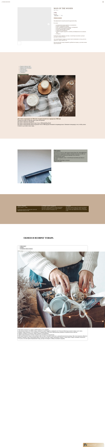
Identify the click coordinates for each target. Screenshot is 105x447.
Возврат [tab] (21, 247)
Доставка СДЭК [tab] (23, 70)
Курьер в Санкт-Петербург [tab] (25, 67)
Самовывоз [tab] (22, 72)
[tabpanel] (53, 101)
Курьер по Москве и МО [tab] (25, 66)
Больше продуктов (6, 1)
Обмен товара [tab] (23, 246)
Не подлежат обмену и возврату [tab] (26, 248)
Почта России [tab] (23, 69)
